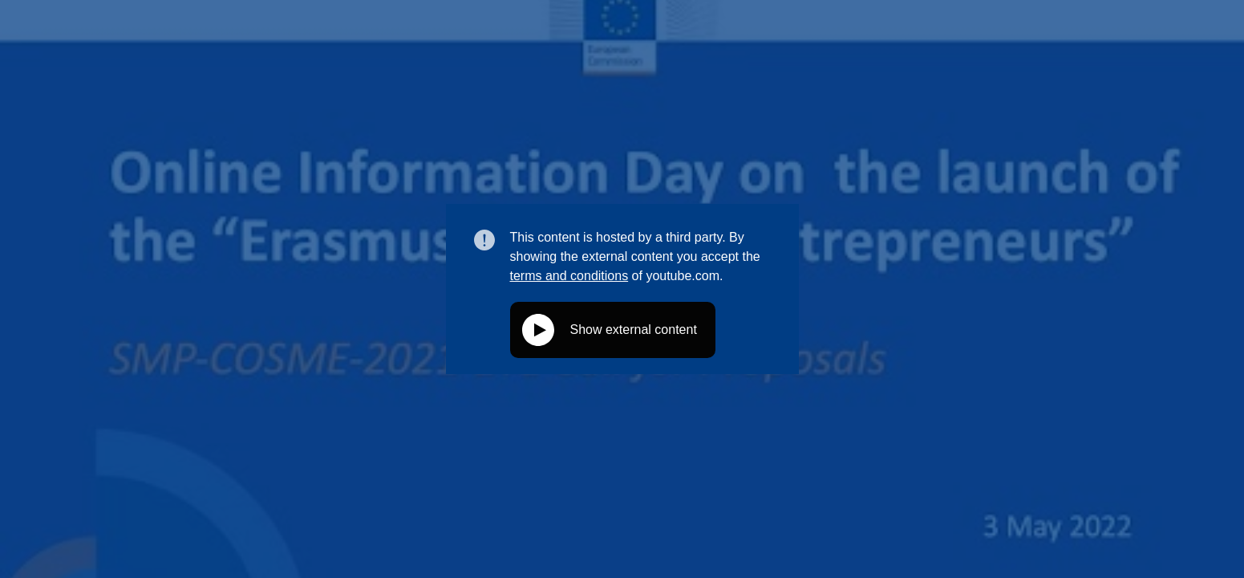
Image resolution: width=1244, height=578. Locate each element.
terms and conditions (569, 276)
